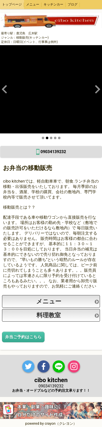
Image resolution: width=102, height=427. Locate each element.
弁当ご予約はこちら (23, 336)
